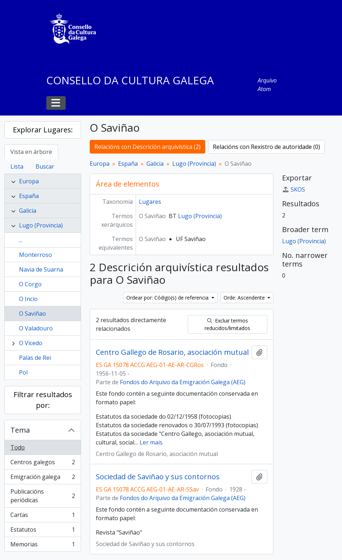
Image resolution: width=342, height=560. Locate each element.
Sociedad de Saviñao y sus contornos (158, 476)
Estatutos (42, 531)
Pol (23, 372)
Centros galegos (42, 464)
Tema (20, 430)
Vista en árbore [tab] (31, 152)
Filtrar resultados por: (43, 400)
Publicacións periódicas (42, 496)
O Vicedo (30, 343)
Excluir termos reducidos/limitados (227, 324)
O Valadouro (36, 328)
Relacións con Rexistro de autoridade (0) (266, 147)
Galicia (27, 211)
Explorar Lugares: (43, 130)
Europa (29, 181)
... (20, 240)
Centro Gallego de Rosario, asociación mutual (172, 352)
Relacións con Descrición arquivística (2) (147, 147)
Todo (17, 447)
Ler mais (151, 442)
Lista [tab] (16, 166)
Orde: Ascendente (245, 297)
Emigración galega (42, 478)
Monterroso (35, 255)
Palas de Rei (35, 358)
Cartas (42, 516)
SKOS (293, 189)
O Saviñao (32, 313)
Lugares (150, 202)
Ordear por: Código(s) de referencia (168, 297)
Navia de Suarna (41, 269)
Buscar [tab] (45, 166)
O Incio (28, 299)
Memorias (42, 545)
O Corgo (30, 284)
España (29, 196)
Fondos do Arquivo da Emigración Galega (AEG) (182, 382)
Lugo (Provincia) (41, 225)
